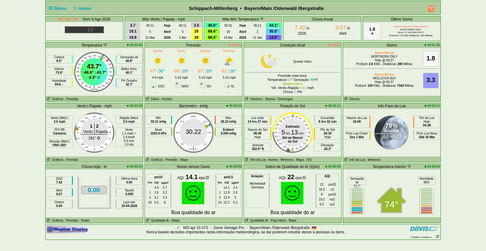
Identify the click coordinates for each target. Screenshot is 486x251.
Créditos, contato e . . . (425, 237)
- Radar (84, 220)
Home (81, 8)
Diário (152, 99)
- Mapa (183, 159)
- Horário (166, 99)
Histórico (253, 99)
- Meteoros (286, 159)
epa (204, 178)
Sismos (351, 99)
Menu (59, 8)
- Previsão (71, 99)
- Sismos (269, 99)
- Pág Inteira (277, 220)
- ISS (308, 159)
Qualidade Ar (157, 220)
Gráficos (55, 99)
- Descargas (284, 99)
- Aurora (272, 159)
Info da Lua (255, 159)
